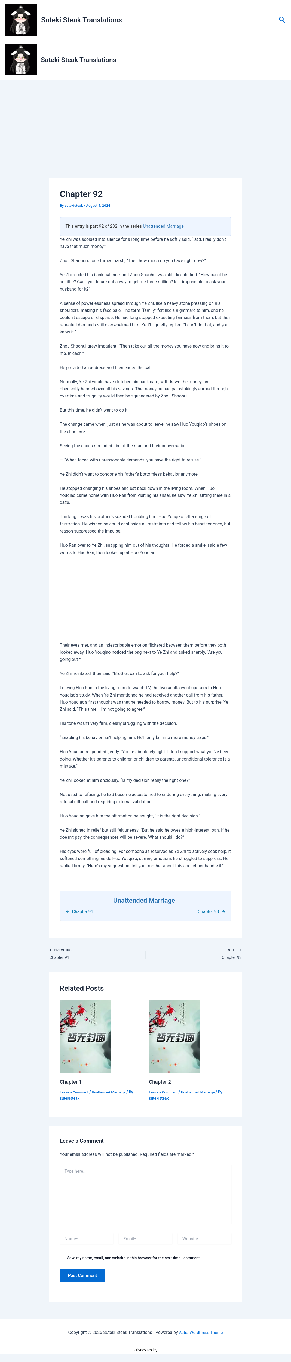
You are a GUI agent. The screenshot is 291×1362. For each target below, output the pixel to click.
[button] (282, 20)
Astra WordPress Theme (200, 1333)
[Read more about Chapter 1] (85, 1037)
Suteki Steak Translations (81, 20)
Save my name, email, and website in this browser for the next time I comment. (134, 1259)
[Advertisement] (145, 138)
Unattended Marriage (163, 226)
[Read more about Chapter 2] (174, 1037)
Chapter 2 (161, 1083)
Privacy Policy (145, 1351)
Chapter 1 (72, 1083)
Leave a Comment (75, 1093)
